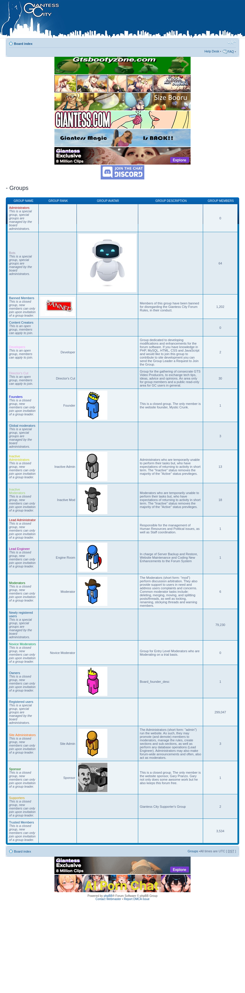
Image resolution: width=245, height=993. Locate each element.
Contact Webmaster (108, 899)
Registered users (21, 701)
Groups (193, 851)
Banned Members (21, 298)
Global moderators (22, 425)
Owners (14, 673)
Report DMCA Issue (136, 899)
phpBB (108, 895)
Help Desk (211, 51)
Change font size (232, 42)
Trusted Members (21, 822)
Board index (23, 43)
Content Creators (21, 322)
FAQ (231, 51)
